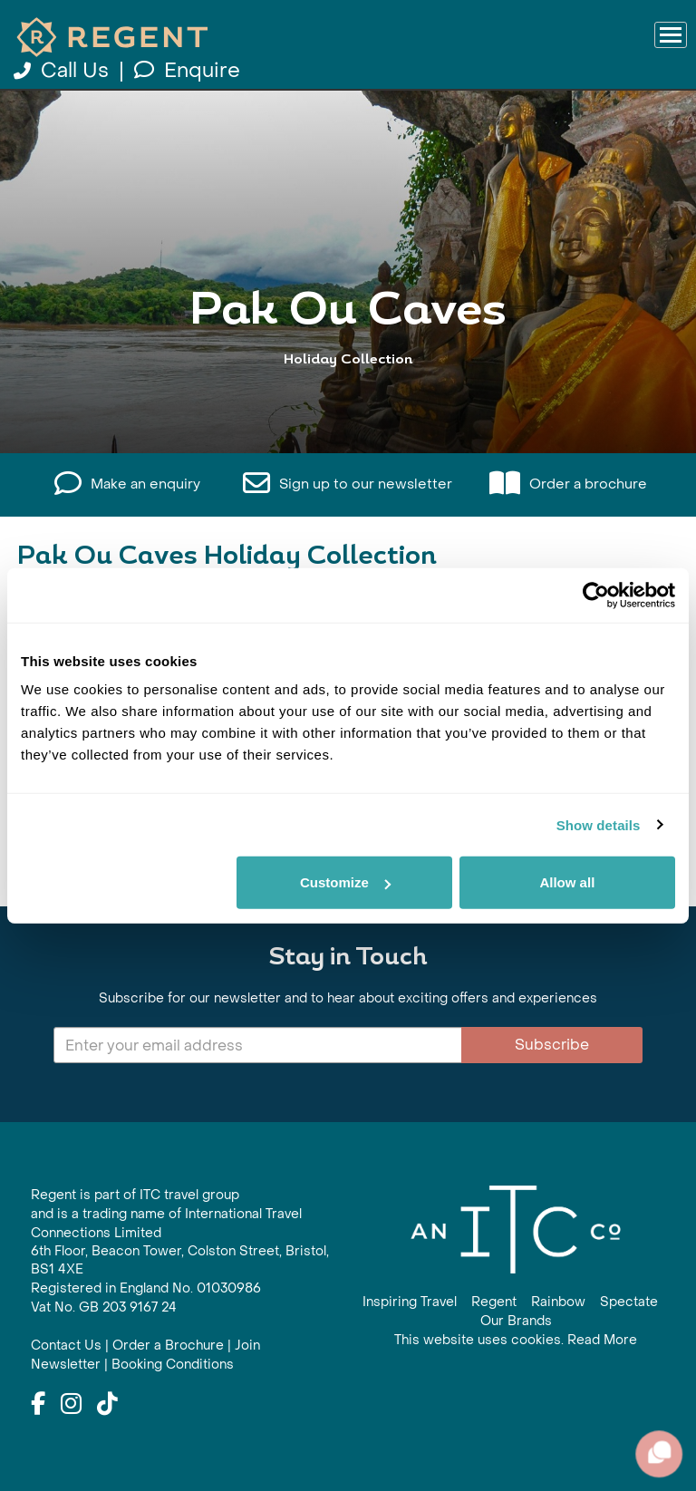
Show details (598, 824)
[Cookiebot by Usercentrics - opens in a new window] (596, 594)
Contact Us (66, 1345)
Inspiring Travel (409, 1302)
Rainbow (558, 1302)
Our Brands (516, 1321)
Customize (345, 882)
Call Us (64, 70)
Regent (494, 1302)
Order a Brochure (168, 1345)
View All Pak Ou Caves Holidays (348, 393)
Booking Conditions (172, 1364)
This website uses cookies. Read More (515, 1340)
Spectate (629, 1302)
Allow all (566, 882)
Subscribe (552, 1044)
